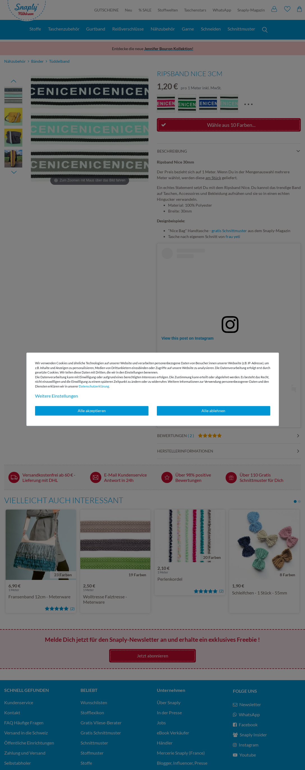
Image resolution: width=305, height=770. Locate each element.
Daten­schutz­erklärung (94, 386)
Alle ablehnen (213, 410)
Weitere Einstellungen (56, 395)
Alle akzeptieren (92, 410)
